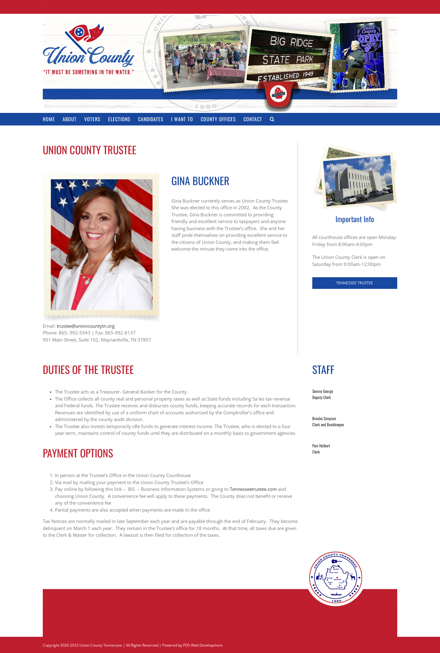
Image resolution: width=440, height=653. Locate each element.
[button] (272, 119)
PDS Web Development (202, 645)
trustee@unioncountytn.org (86, 326)
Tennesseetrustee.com (253, 489)
